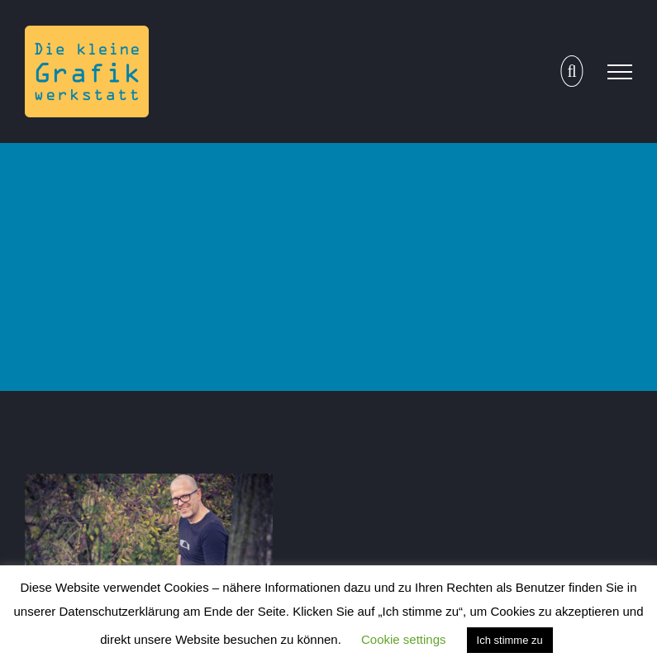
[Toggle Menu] (619, 71)
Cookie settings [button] (403, 639)
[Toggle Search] (571, 71)
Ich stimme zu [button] (510, 640)
